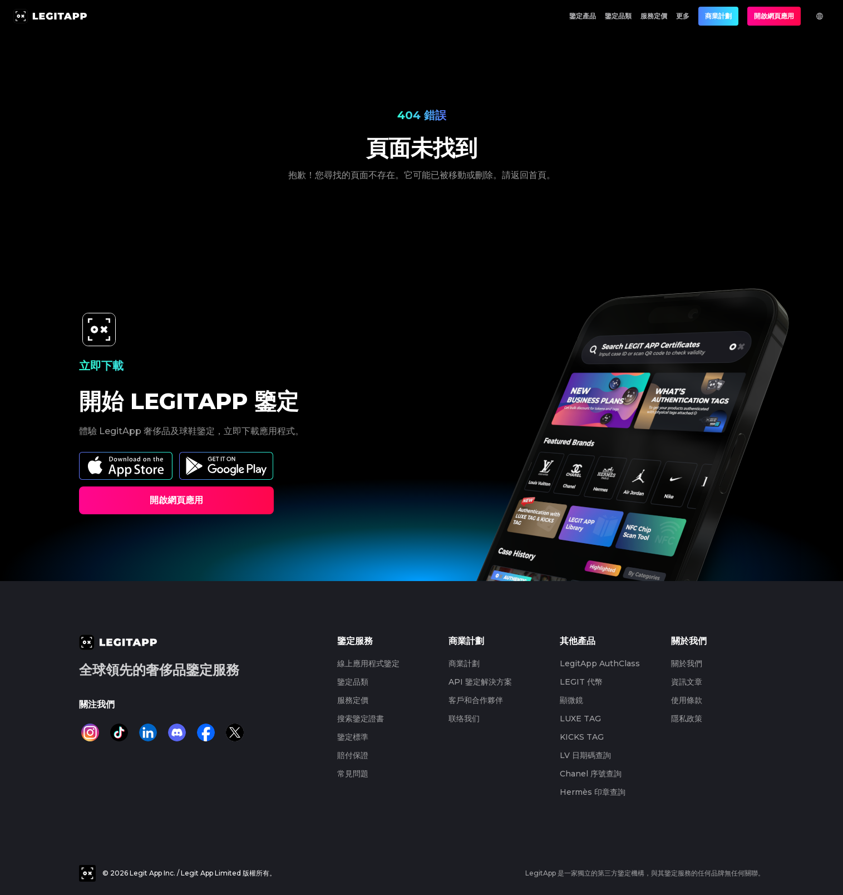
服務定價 (653, 16)
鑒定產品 (582, 16)
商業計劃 (718, 16)
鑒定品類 (618, 16)
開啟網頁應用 (774, 16)
